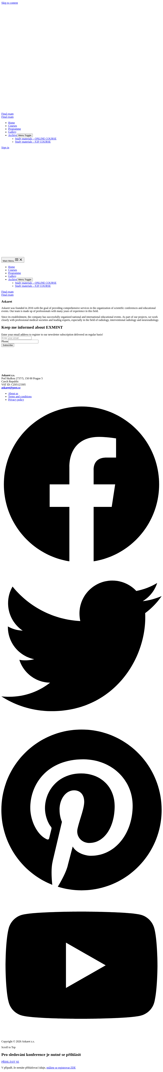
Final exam (7, 116)
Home (11, 122)
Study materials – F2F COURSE (33, 141)
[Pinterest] (81, 892)
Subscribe (8, 345)
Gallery (12, 131)
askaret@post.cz (10, 387)
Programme (14, 128)
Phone (4, 341)
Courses (12, 125)
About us (13, 393)
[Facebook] (81, 563)
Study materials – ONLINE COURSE (35, 138)
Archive (12, 135)
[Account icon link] (5, 147)
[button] (10, 1061)
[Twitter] (81, 725)
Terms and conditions (20, 396)
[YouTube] (81, 1035)
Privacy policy (16, 399)
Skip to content (9, 2)
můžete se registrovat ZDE (61, 1067)
